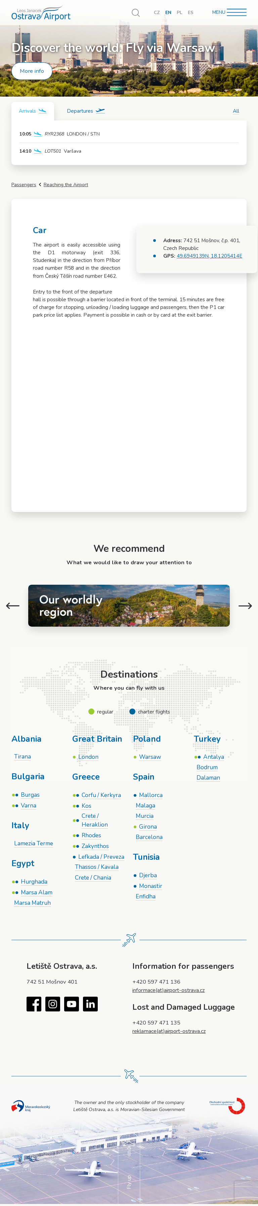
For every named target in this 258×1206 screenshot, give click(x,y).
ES (191, 12)
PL (179, 12)
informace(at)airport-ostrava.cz (170, 991)
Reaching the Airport (66, 184)
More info (32, 71)
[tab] (33, 111)
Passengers (23, 184)
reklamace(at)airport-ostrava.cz (171, 1032)
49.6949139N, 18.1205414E (209, 255)
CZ (157, 12)
